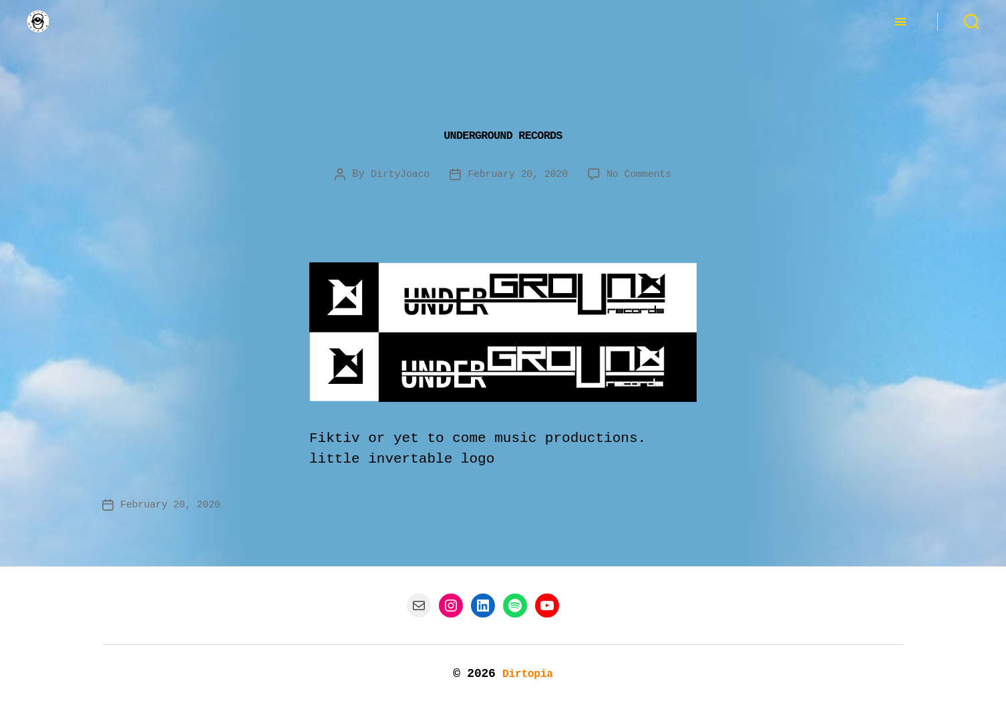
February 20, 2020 (518, 174)
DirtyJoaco (395, 174)
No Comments (643, 174)
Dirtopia (528, 674)
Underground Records (503, 133)
